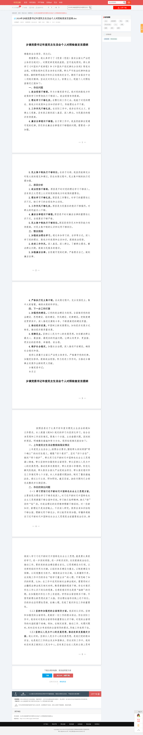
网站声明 (54, 729)
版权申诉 (39, 7)
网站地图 (63, 729)
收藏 (24, 7)
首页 (25, 2)
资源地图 (71, 729)
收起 (140, 711)
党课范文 (30, 13)
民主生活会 (114, 39)
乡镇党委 (106, 39)
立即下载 (122, 8)
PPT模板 (41, 2)
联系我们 (97, 729)
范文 (55, 2)
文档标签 (108, 34)
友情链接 (80, 729)
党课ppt (49, 2)
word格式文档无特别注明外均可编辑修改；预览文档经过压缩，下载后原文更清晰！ (55, 699)
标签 (60, 2)
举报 (31, 7)
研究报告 (32, 2)
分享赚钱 (16, 7)
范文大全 (24, 13)
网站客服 (88, 729)
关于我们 (45, 729)
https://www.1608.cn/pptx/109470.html (29, 724)
